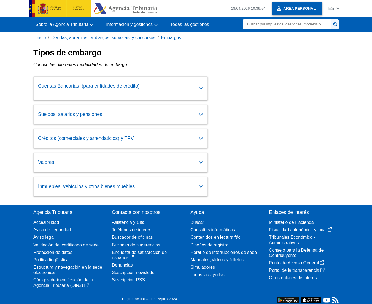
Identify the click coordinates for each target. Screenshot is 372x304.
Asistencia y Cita (128, 222)
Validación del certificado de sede (66, 245)
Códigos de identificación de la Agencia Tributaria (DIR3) (63, 282)
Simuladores (202, 267)
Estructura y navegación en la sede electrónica (67, 270)
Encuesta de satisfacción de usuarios (139, 255)
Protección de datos (52, 252)
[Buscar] (287, 24)
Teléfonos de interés (131, 229)
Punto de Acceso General (296, 262)
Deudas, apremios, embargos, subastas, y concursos (103, 37)
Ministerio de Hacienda (291, 222)
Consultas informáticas (212, 229)
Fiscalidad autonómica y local (300, 229)
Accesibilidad (46, 222)
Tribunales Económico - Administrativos (292, 240)
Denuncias (122, 265)
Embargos (171, 37)
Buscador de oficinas (132, 237)
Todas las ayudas (207, 274)
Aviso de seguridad (52, 229)
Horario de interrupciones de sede (223, 252)
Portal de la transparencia (297, 270)
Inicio (41, 37)
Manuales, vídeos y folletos (217, 259)
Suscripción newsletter (134, 272)
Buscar (197, 222)
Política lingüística (51, 259)
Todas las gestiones (189, 24)
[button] (334, 8)
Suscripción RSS (128, 280)
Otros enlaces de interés (293, 277)
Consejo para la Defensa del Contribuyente (297, 253)
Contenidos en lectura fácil (216, 237)
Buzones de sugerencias (136, 245)
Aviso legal (44, 237)
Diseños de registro (209, 245)
